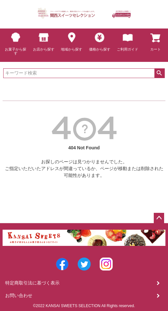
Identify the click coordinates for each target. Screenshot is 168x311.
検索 (159, 73)
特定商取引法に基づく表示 (32, 282)
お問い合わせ (18, 295)
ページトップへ (159, 218)
